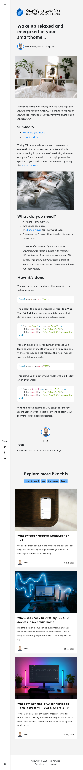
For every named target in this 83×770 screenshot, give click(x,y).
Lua (43, 481)
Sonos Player (34, 229)
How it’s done (31, 137)
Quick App (53, 481)
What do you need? (35, 132)
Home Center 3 (30, 165)
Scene (64, 481)
